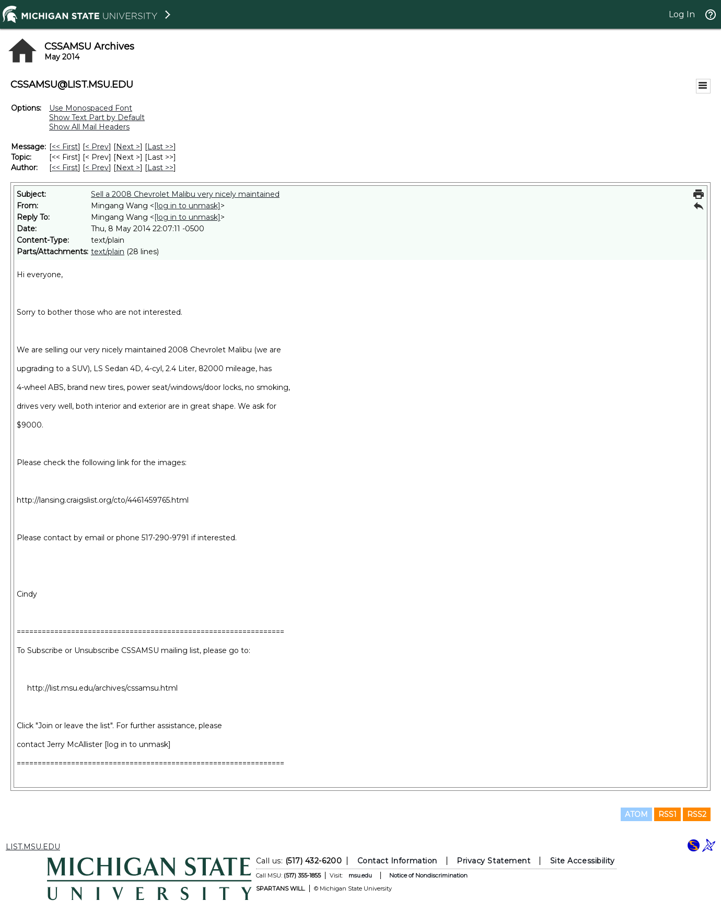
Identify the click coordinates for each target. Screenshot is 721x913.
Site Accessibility (582, 860)
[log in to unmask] (187, 205)
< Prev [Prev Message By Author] (97, 167)
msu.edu (360, 875)
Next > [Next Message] (128, 146)
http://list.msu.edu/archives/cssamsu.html (102, 688)
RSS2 (696, 814)
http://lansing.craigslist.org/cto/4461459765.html (103, 500)
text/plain (107, 251)
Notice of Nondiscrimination (428, 875)
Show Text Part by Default (97, 117)
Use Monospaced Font (90, 108)
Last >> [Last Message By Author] (160, 167)
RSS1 (667, 814)
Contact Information (397, 860)
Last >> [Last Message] (160, 146)
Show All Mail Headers (89, 127)
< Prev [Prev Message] (97, 146)
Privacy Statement (493, 860)
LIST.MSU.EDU (33, 846)
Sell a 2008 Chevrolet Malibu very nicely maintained (185, 194)
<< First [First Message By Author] (65, 167)
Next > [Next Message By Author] (128, 167)
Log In (682, 14)
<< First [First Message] (65, 146)
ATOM (636, 814)
